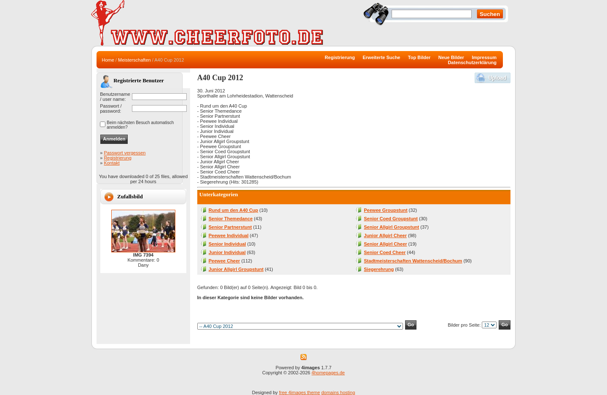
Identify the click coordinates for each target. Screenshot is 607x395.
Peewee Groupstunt (385, 210)
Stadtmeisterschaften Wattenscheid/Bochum (413, 260)
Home (108, 59)
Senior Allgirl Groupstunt (391, 227)
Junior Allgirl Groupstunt (236, 269)
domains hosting (338, 392)
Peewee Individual (229, 235)
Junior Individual (227, 252)
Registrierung (117, 157)
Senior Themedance (231, 218)
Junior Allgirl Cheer (385, 235)
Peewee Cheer (224, 260)
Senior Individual (227, 243)
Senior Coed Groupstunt (391, 218)
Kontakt (111, 162)
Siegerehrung (379, 269)
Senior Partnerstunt (230, 227)
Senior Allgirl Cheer (385, 243)
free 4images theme (299, 392)
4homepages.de (328, 372)
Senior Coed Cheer (385, 252)
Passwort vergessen (124, 152)
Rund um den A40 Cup (233, 210)
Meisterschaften (134, 59)
